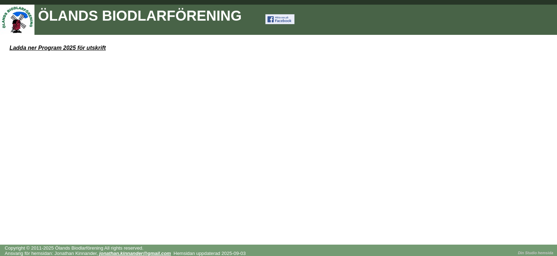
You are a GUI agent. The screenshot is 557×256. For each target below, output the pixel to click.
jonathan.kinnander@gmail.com (135, 253)
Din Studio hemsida (535, 253)
